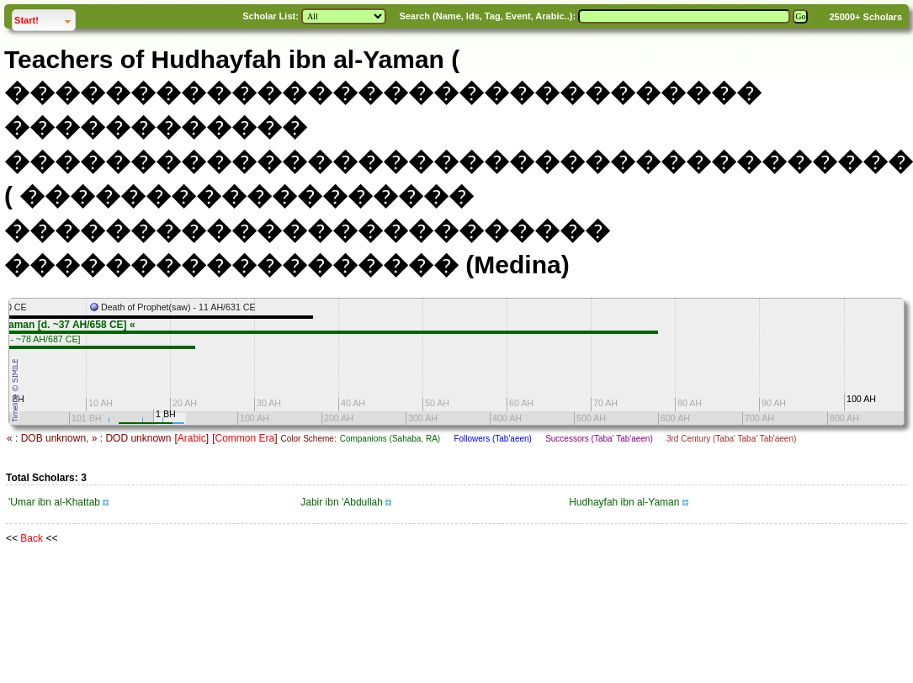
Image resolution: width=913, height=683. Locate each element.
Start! (44, 18)
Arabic (192, 438)
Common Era (244, 438)
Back (31, 538)
